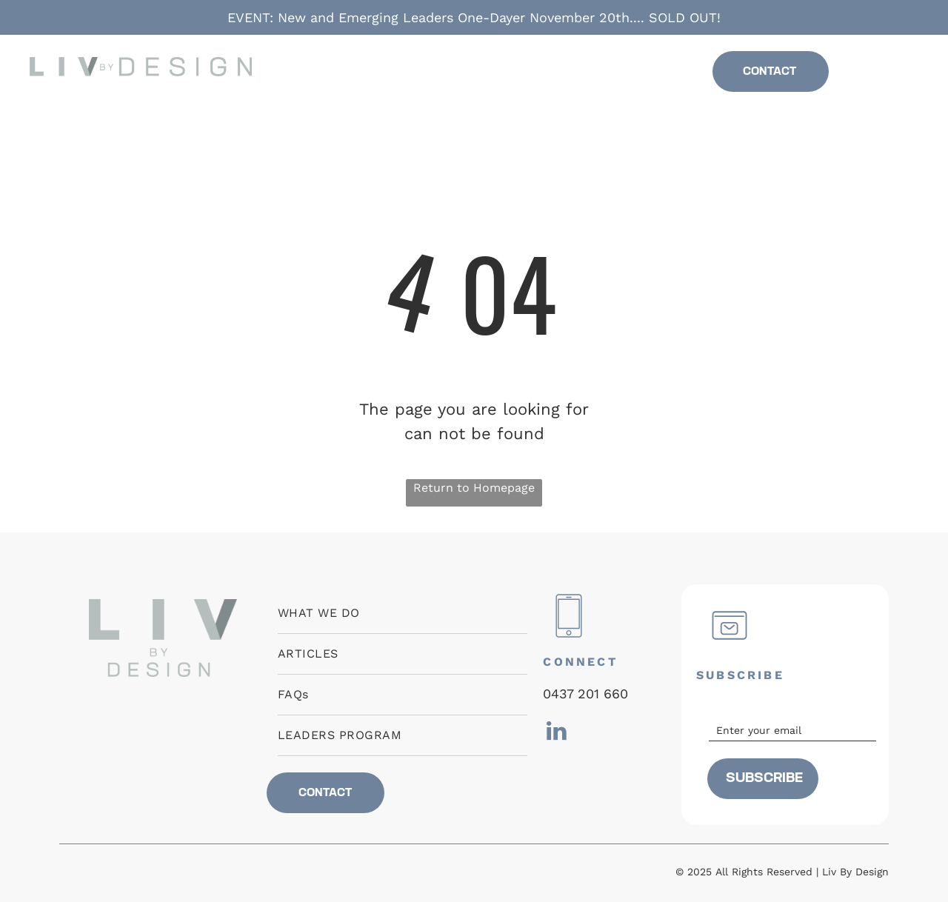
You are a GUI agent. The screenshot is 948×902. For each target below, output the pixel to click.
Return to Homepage (474, 488)
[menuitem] (360, 72)
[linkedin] (888, 76)
